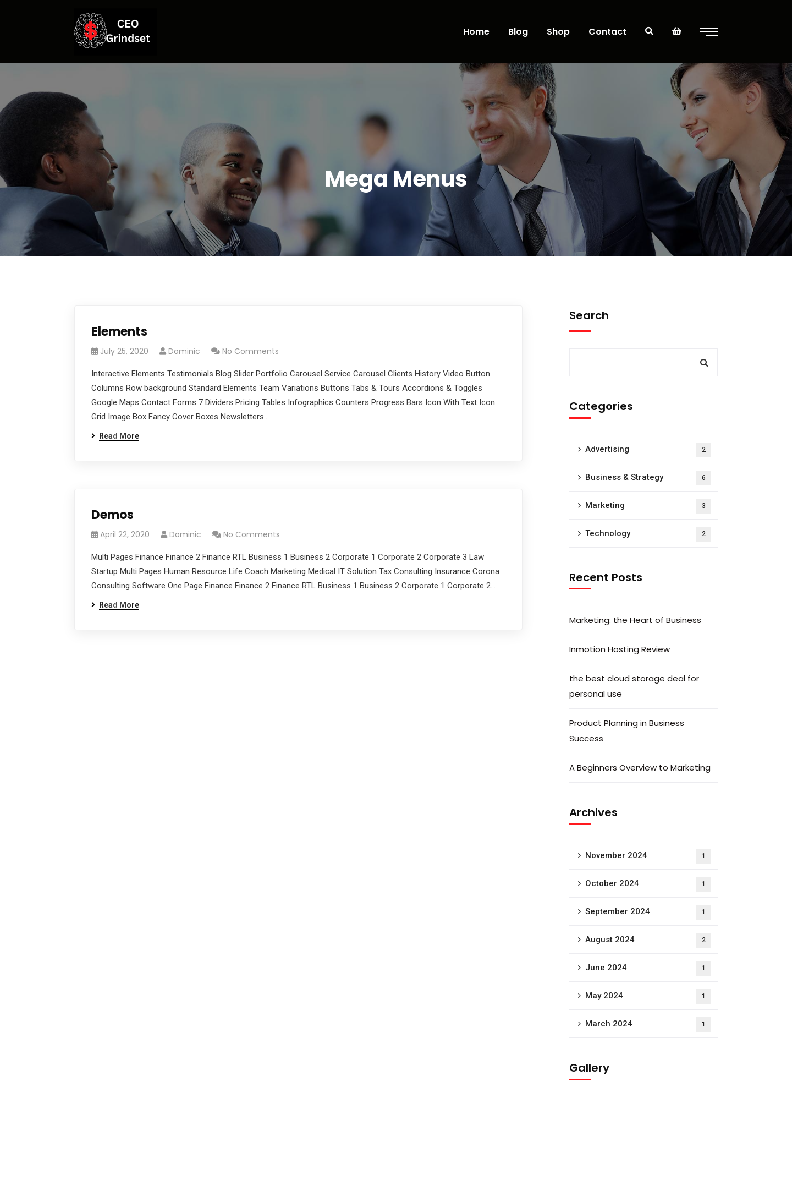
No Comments (250, 351)
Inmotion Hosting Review (619, 649)
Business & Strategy (648, 478)
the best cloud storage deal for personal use (634, 686)
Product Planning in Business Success (626, 730)
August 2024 (648, 940)
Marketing (648, 506)
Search (589, 315)
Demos (112, 514)
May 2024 (648, 996)
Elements (119, 331)
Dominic (184, 351)
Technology (648, 534)
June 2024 (648, 968)
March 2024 (648, 1024)
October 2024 (648, 884)
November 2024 (648, 856)
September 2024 (648, 912)
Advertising (648, 450)
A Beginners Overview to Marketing (640, 767)
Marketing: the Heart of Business (635, 620)
